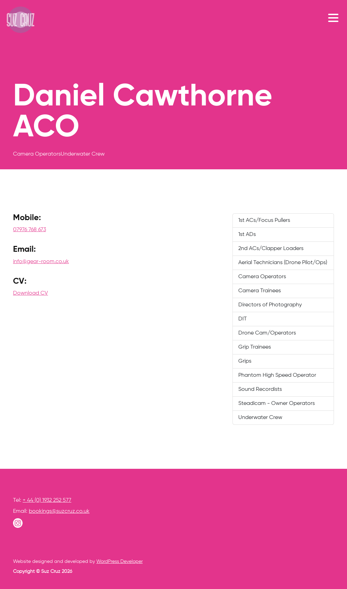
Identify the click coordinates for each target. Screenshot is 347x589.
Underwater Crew (260, 417)
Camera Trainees (259, 291)
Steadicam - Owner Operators (276, 403)
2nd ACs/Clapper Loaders (270, 248)
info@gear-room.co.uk (41, 261)
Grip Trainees (254, 347)
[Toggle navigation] (335, 17)
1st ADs (247, 234)
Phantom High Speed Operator (277, 375)
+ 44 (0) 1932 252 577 (47, 500)
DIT (242, 319)
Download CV (30, 293)
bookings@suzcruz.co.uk (59, 511)
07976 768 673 (29, 230)
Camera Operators (262, 277)
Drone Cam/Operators (267, 333)
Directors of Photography (270, 305)
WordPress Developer (119, 561)
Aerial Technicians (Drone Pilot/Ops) (282, 262)
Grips (244, 361)
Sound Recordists (260, 389)
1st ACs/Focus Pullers (264, 220)
